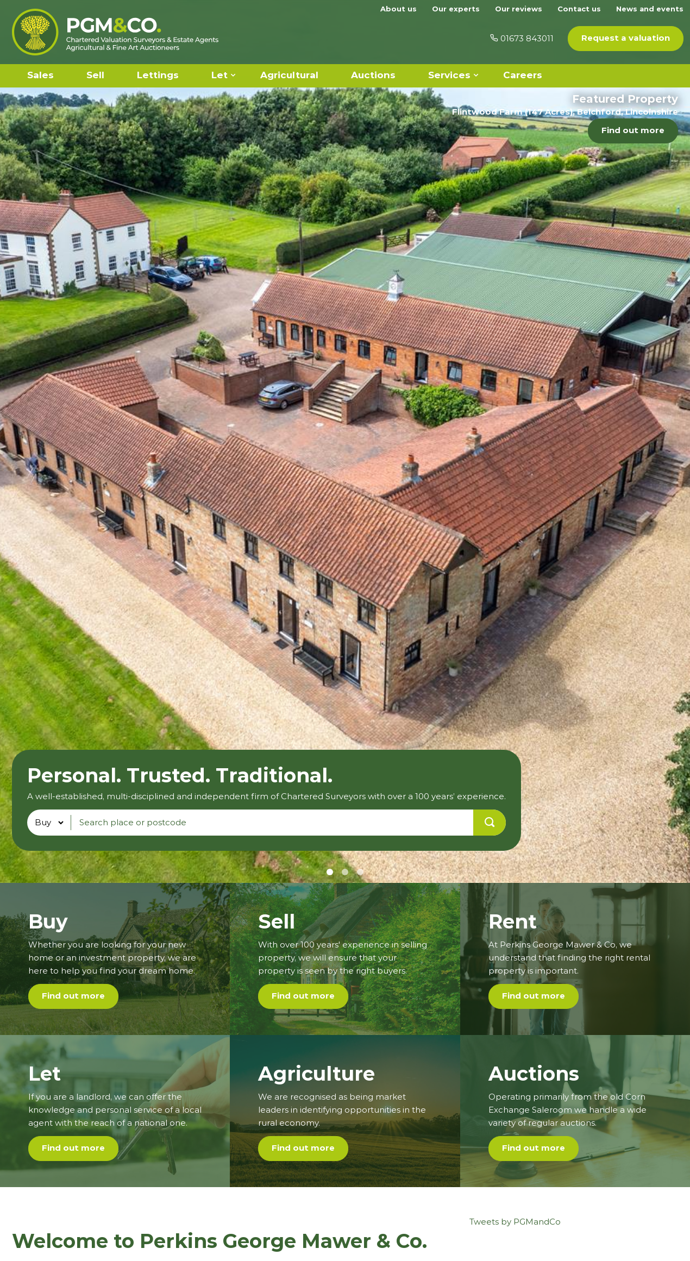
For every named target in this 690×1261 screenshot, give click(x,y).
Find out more (632, 130)
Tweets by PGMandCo (515, 1221)
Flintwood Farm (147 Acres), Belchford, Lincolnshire (565, 111)
